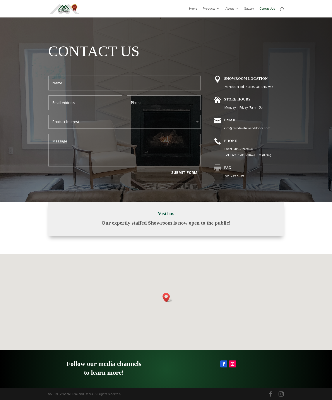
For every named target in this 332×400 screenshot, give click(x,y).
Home (193, 9)
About (229, 9)
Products (209, 9)
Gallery (249, 9)
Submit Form (184, 173)
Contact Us (267, 9)
